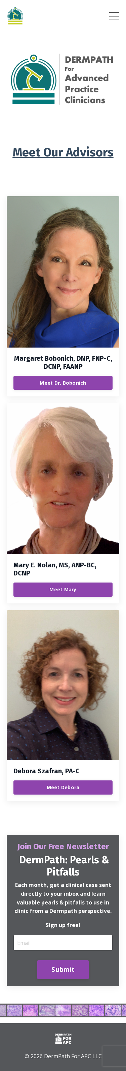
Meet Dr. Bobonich (63, 383)
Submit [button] (63, 969)
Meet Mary (62, 589)
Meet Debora (63, 787)
